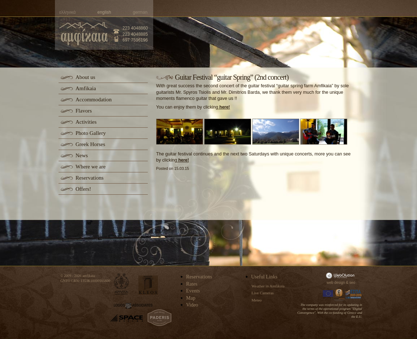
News (82, 155)
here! (224, 107)
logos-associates (133, 306)
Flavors (84, 111)
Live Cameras (263, 293)
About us (85, 77)
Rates (191, 284)
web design (336, 283)
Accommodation (94, 99)
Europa (328, 294)
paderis (159, 317)
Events (193, 291)
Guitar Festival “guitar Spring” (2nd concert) (231, 77)
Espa (353, 294)
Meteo (257, 300)
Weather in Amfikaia (268, 286)
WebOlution (341, 275)
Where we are (91, 167)
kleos (148, 285)
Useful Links (264, 276)
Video (192, 305)
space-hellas (126, 318)
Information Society (339, 294)
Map (190, 298)
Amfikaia (86, 88)
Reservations (89, 178)
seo (352, 283)
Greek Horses (90, 144)
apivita (121, 284)
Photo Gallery (91, 133)
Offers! (83, 189)
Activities (86, 122)
